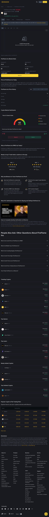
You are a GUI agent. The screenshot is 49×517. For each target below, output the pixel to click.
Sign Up (44, 2)
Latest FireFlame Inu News (8, 152)
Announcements (4, 477)
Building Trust (4, 489)
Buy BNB (27, 511)
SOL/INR (35, 441)
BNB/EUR (27, 444)
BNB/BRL (44, 444)
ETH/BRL (44, 437)
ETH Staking (15, 493)
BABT (14, 497)
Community (3, 493)
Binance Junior (16, 481)
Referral (38, 475)
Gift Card (15, 487)
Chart (3, 19)
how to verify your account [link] (18, 244)
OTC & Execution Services (42, 479)
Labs (26, 482)
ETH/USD (18, 437)
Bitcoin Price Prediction (29, 502)
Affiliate (38, 473)
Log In (40, 2)
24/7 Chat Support (40, 491)
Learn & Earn (27, 491)
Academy (15, 485)
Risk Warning (3, 495)
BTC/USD (18, 433)
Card (14, 483)
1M (8, 28)
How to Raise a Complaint (42, 512)
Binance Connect (28, 484)
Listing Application (28, 478)
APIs (38, 501)
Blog (2, 491)
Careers (3, 475)
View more (3, 448)
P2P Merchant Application (30, 473)
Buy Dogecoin (28, 515)
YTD (17, 28)
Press (2, 481)
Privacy (2, 487)
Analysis (8, 19)
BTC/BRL (44, 433)
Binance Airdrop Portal (41, 507)
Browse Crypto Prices (29, 493)
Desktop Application (5, 501)
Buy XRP (27, 513)
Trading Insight (40, 483)
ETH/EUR (27, 437)
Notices (2, 497)
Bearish (16, 135)
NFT (14, 495)
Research (15, 499)
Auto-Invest (15, 491)
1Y (14, 28)
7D (5, 28)
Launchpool (15, 489)
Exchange (15, 473)
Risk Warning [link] (32, 463)
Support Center (40, 493)
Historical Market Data (41, 481)
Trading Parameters (41, 505)
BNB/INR (35, 444)
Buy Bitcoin (27, 510)
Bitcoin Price (27, 495)
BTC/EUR (27, 433)
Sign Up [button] (19, 74)
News (13, 19)
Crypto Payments (16, 479)
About (2, 473)
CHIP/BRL (44, 429)
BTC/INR (35, 433)
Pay (14, 477)
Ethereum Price (28, 497)
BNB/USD (18, 444)
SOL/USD (18, 441)
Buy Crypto (15, 475)
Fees (38, 499)
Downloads (3, 499)
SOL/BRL (44, 441)
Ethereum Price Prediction (30, 504)
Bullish (33, 135)
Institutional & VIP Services (30, 480)
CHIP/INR (35, 429)
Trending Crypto (24, 19)
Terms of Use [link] (24, 463)
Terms (2, 485)
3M (11, 28)
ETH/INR (35, 437)
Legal (2, 483)
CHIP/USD (18, 429)
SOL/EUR (27, 441)
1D (2, 28)
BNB (38, 477)
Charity (14, 501)
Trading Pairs (32, 19)
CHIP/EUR (27, 429)
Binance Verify (40, 503)
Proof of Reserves (40, 485)
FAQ (18, 19)
